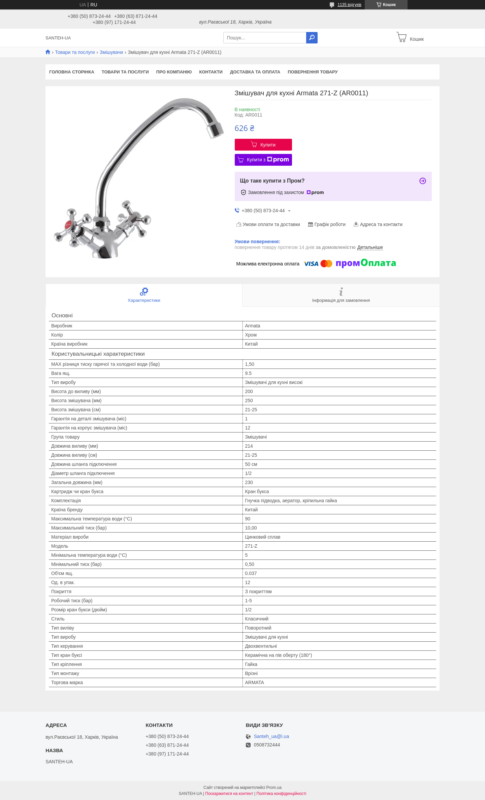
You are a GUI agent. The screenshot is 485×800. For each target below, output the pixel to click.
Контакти (211, 71)
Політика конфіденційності (281, 793)
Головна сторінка (71, 71)
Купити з (268, 160)
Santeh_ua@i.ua (271, 736)
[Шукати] (312, 37)
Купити (268, 145)
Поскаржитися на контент (229, 793)
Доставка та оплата (255, 71)
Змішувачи (111, 52)
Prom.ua (274, 787)
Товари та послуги (75, 52)
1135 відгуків (349, 4)
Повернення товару (312, 71)
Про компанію (174, 71)
